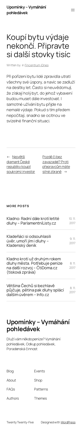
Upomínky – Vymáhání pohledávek (26, 9)
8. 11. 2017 (72, 265)
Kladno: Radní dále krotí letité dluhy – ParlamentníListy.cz (33, 220)
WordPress (68, 422)
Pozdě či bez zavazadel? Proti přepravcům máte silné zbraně (56, 164)
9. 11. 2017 (72, 241)
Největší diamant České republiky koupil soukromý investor (21, 164)
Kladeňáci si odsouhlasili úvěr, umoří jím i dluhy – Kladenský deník (29, 240)
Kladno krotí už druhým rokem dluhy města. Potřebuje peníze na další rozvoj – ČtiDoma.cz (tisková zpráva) (35, 265)
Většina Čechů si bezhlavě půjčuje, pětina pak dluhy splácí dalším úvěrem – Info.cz (35, 290)
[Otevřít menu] (72, 10)
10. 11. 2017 (72, 220)
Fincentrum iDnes (36, 65)
